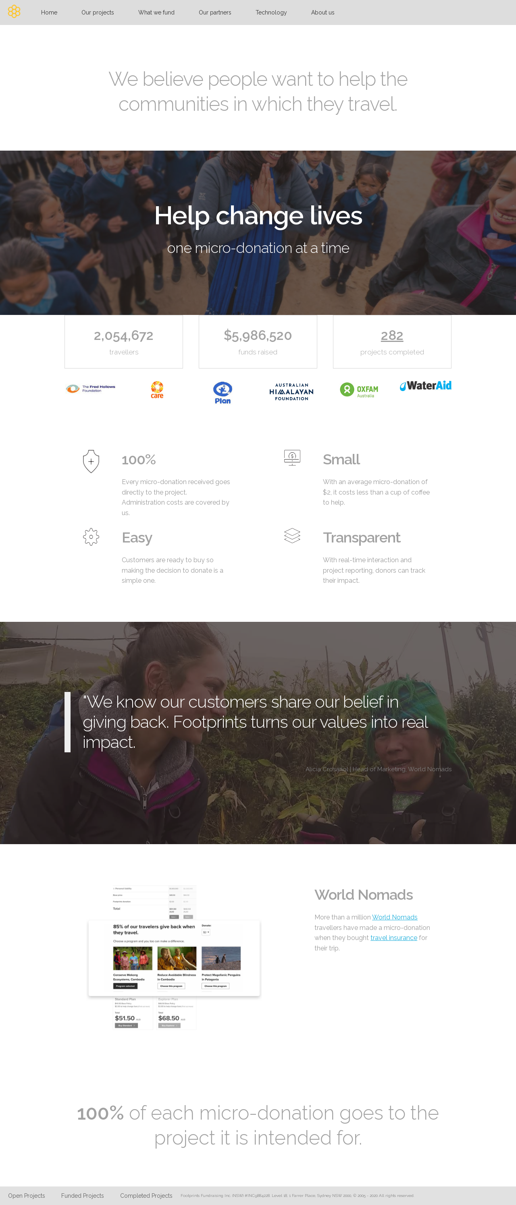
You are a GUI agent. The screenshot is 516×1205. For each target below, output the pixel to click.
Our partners (215, 12)
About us (323, 12)
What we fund (156, 12)
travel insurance (393, 938)
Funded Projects (82, 1196)
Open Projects (26, 1196)
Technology (271, 12)
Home (49, 12)
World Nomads (395, 917)
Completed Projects (146, 1196)
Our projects (97, 12)
